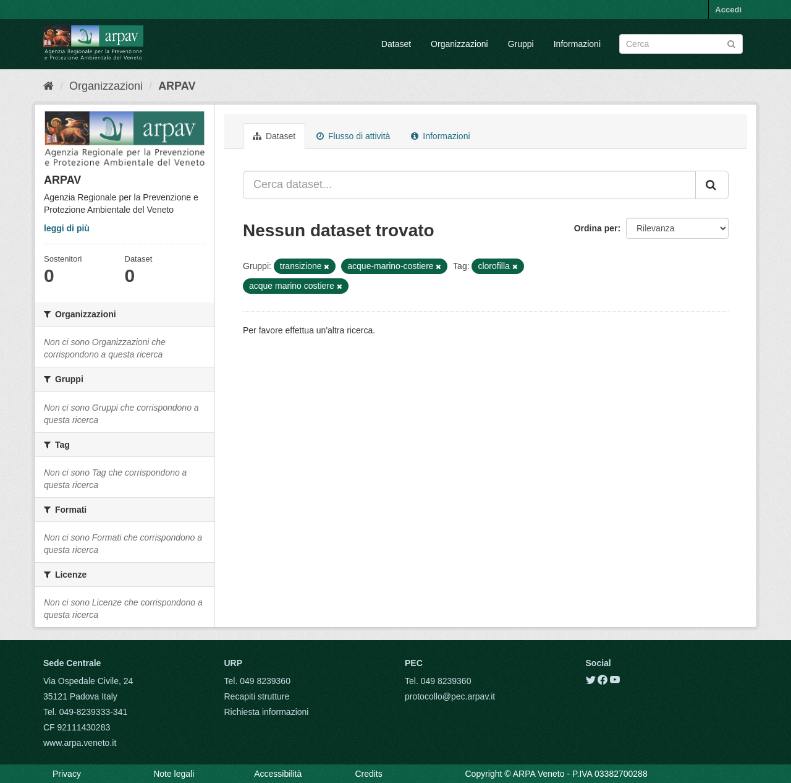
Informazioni (577, 44)
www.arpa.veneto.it (79, 743)
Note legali (173, 774)
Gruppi (521, 44)
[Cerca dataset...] (469, 185)
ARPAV (176, 86)
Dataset (396, 44)
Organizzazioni (459, 44)
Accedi (728, 9)
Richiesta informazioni (266, 712)
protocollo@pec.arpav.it (450, 696)
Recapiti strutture (257, 696)
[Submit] (731, 43)
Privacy (67, 774)
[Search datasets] (681, 44)
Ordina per (596, 228)
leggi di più (67, 228)
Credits (368, 774)
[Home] (48, 86)
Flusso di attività (353, 136)
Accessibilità (278, 774)
